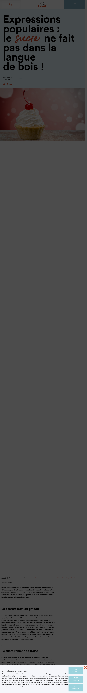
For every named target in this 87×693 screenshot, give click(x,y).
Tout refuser (76, 679)
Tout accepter (75, 670)
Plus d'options (75, 688)
